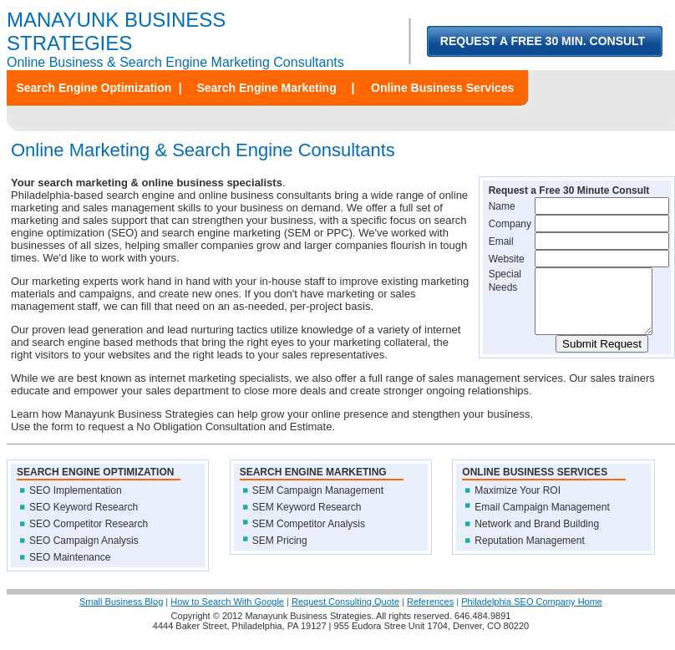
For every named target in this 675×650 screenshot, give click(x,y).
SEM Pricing (279, 553)
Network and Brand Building (537, 536)
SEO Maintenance (69, 570)
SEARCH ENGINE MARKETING (313, 484)
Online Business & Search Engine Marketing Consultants (175, 62)
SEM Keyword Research (307, 520)
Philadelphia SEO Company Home (531, 614)
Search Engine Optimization (93, 87)
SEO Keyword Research (83, 520)
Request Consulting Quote (345, 614)
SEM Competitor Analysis (308, 536)
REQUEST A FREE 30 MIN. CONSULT (542, 41)
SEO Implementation (75, 503)
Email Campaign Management (542, 520)
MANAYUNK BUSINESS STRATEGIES (116, 31)
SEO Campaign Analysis (84, 553)
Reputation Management (529, 553)
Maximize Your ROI (518, 503)
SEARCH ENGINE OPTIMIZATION (95, 484)
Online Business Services (442, 87)
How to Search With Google (227, 614)
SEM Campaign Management (317, 503)
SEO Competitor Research (88, 536)
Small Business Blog (121, 614)
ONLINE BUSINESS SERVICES (534, 484)
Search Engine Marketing (266, 87)
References (430, 614)
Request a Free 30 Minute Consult (569, 190)
